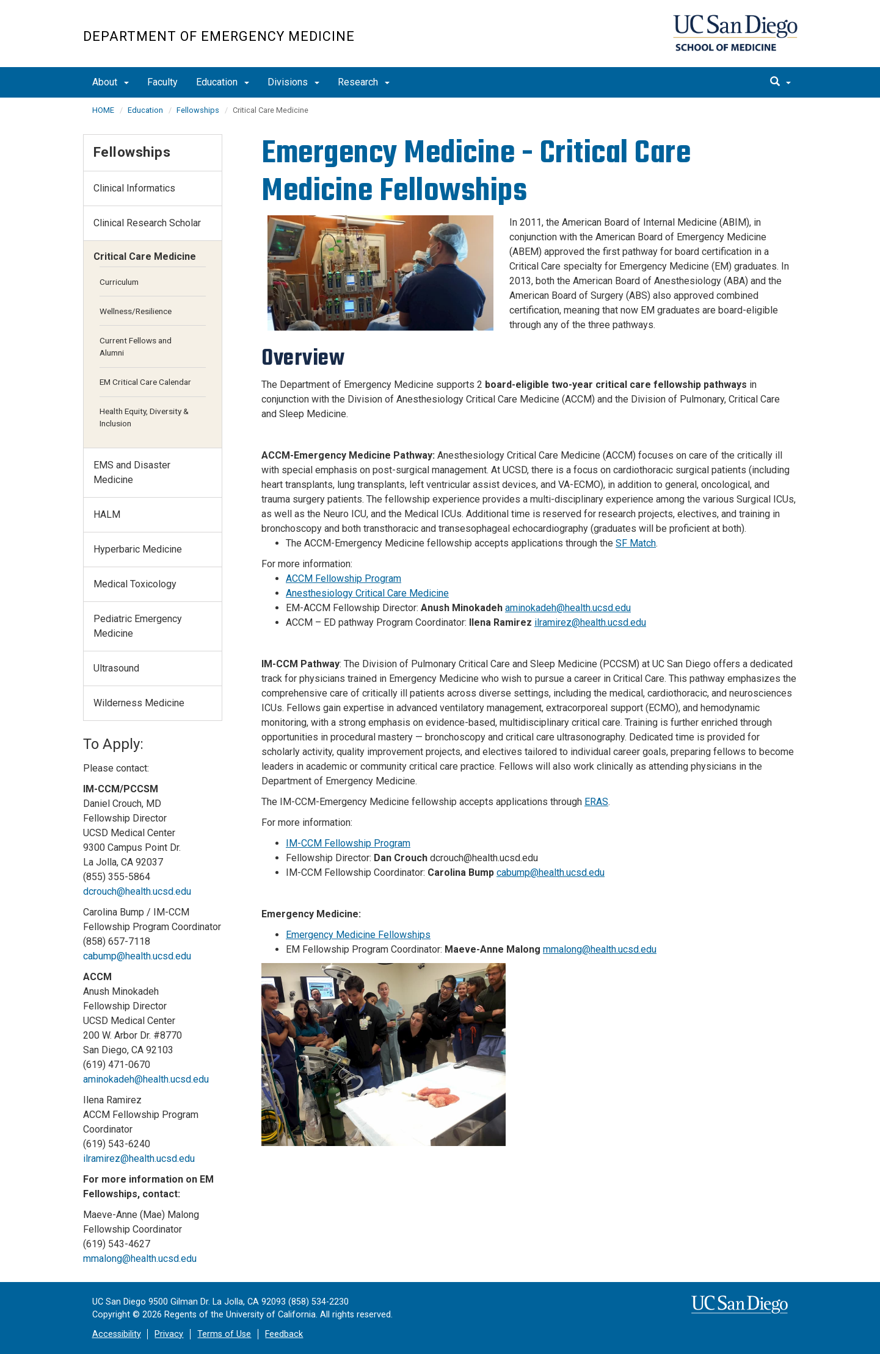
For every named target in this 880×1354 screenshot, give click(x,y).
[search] (780, 82)
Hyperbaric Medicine (137, 549)
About (110, 82)
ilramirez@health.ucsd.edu (590, 622)
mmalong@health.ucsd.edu (599, 949)
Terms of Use (224, 1334)
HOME (103, 110)
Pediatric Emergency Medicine (137, 626)
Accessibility (116, 1334)
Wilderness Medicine (138, 703)
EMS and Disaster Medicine (131, 472)
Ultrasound (116, 668)
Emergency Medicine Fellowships (358, 934)
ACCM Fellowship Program (343, 578)
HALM (106, 514)
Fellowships (197, 110)
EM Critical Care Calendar (145, 382)
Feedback (284, 1334)
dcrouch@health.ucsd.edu (137, 891)
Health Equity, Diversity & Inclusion (144, 417)
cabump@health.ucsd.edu (550, 872)
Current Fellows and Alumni (136, 346)
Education (222, 82)
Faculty (162, 82)
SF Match (636, 543)
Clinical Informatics (134, 188)
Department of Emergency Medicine (219, 36)
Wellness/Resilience (136, 311)
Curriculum (119, 282)
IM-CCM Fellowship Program (348, 843)
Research (364, 82)
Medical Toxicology (134, 584)
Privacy (169, 1334)
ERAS (596, 802)
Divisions (293, 82)
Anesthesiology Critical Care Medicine (367, 593)
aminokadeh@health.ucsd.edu (568, 608)
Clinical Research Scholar (147, 223)
